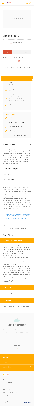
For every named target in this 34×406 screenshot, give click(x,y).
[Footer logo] (7, 361)
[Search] (27, 3)
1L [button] (7, 52)
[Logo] (9, 3)
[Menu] (3, 3)
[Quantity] (8, 61)
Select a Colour (17, 43)
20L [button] (26, 52)
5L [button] (17, 52)
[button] (30, 3)
